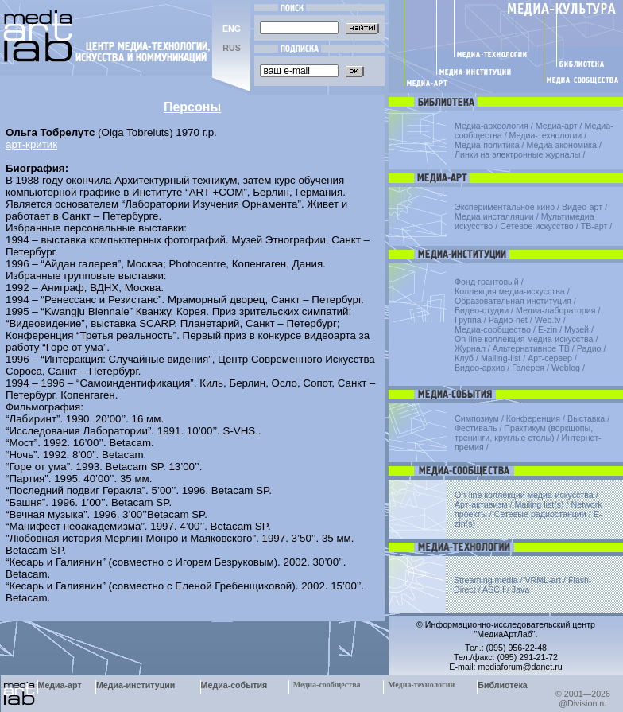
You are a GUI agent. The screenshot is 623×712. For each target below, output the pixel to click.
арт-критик (31, 144)
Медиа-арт (557, 125)
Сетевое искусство (537, 226)
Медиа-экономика (562, 145)
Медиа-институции (135, 685)
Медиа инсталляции (494, 216)
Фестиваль (476, 428)
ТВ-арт (594, 226)
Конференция (533, 418)
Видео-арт (582, 207)
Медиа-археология (491, 125)
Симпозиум (477, 418)
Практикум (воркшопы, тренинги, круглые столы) (524, 432)
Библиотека (503, 685)
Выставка (586, 418)
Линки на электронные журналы (517, 154)
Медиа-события (234, 685)
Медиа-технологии (545, 135)
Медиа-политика (487, 145)
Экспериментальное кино (505, 207)
